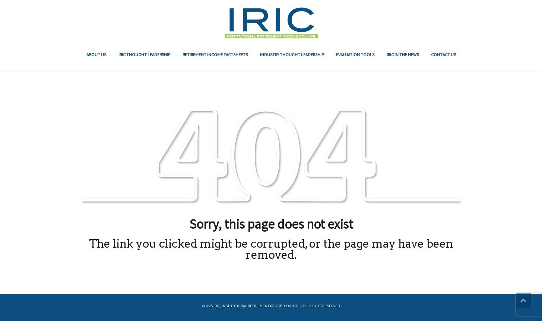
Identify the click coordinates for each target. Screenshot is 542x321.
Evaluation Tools (355, 54)
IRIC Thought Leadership (144, 54)
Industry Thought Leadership (292, 54)
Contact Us (443, 54)
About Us (96, 54)
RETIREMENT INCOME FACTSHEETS (215, 54)
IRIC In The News (403, 54)
